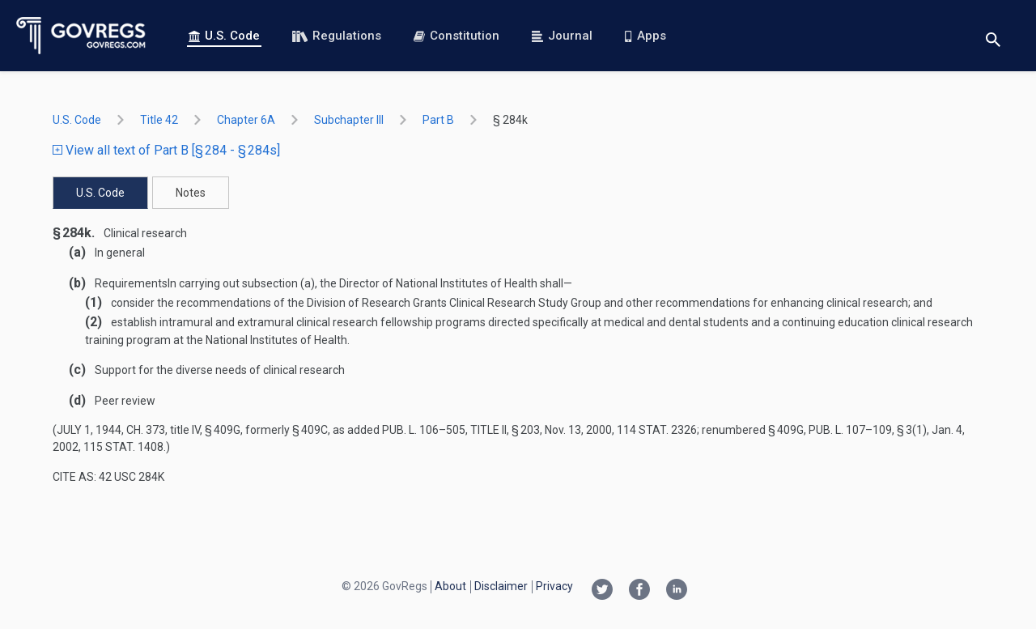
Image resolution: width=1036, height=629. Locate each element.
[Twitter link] (602, 591)
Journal (562, 35)
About (450, 586)
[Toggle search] (993, 36)
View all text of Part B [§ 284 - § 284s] (166, 150)
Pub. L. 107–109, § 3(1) (868, 429)
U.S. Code (224, 35)
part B (438, 119)
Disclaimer (501, 586)
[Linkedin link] (676, 591)
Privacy (554, 586)
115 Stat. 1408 (123, 446)
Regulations (336, 35)
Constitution (456, 35)
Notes (191, 192)
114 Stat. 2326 (657, 429)
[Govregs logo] (81, 35)
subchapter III (349, 119)
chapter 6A (246, 119)
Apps (645, 35)
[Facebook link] (639, 591)
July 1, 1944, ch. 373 (111, 429)
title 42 (159, 119)
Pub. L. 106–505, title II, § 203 (461, 429)
